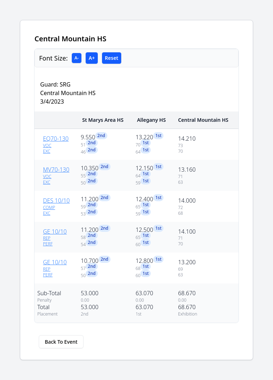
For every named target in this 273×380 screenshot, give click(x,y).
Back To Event (61, 341)
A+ (92, 57)
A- (77, 58)
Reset (111, 57)
